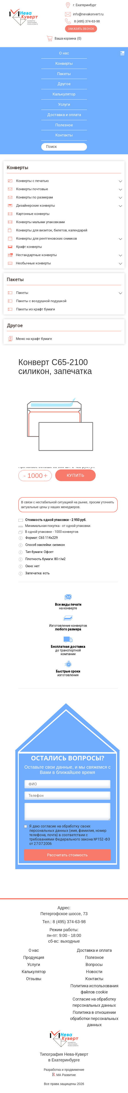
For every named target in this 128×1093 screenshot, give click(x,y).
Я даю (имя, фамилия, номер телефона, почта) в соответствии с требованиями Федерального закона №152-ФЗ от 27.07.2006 (69, 835)
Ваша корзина (65, 38)
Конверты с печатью (32, 181)
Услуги (64, 104)
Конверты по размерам (34, 197)
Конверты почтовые (32, 189)
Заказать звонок (81, 28)
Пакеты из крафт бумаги (35, 309)
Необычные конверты (33, 263)
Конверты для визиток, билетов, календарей (51, 230)
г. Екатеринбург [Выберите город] (84, 5)
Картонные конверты (32, 214)
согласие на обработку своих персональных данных (59, 828)
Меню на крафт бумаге (34, 339)
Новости (94, 971)
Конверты (64, 63)
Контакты (64, 135)
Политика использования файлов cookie (94, 988)
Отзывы (33, 978)
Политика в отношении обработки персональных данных (94, 1018)
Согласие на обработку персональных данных (94, 1002)
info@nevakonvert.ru (88, 14)
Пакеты (64, 73)
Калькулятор (64, 94)
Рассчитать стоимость (67, 855)
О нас (64, 53)
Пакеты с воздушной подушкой (41, 301)
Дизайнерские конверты (35, 205)
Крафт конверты (29, 247)
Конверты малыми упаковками (40, 222)
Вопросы (94, 964)
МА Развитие (66, 1075)
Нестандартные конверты (36, 255)
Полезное (64, 125)
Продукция (33, 957)
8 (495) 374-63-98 (87, 21)
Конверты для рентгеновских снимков (46, 238)
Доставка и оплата (64, 114)
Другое (64, 83)
